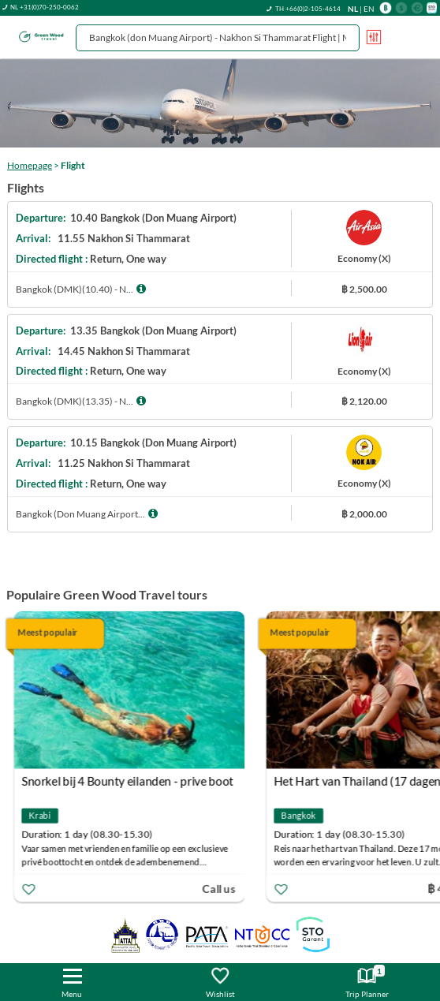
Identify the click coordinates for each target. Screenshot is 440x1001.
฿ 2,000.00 (364, 514)
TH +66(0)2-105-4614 (308, 9)
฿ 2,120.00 (364, 401)
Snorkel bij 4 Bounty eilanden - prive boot (129, 781)
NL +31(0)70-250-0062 (44, 7)
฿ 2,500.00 (364, 289)
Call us (220, 888)
